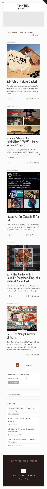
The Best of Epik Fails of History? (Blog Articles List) (21, 409)
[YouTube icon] (23, 479)
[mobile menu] (2, 3)
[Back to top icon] (23, 471)
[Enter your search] (23, 395)
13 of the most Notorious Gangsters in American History (21, 430)
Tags (21, 32)
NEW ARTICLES (15, 461)
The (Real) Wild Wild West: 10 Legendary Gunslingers (22, 440)
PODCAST (33, 461)
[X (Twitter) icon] (21, 479)
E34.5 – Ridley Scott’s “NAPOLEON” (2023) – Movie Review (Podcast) (23, 141)
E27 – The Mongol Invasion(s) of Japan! (23, 335)
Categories (12, 32)
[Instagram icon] (25, 479)
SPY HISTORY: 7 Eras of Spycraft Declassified (19, 420)
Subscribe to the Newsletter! (18, 374)
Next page (30, 365)
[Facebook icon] (19, 479)
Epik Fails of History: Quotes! (22, 81)
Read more (35, 99)
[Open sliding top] (44, 2)
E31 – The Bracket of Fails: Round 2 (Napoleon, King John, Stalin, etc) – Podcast (23, 277)
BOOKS (25, 461)
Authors (29, 32)
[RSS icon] (28, 479)
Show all (35, 35)
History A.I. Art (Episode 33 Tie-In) (23, 218)
